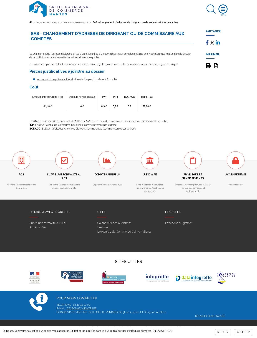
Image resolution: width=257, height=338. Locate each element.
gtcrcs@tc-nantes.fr (81, 308)
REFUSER (222, 332)
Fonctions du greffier (178, 223)
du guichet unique (167, 64)
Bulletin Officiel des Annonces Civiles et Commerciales (72, 128)
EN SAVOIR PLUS (162, 330)
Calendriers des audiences (114, 223)
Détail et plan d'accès (210, 316)
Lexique (102, 227)
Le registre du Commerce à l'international (124, 231)
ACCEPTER (243, 332)
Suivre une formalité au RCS (47, 223)
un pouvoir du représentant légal (55, 79)
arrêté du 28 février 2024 (77, 121)
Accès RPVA (37, 227)
